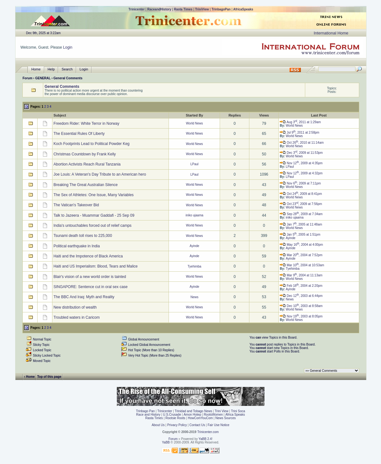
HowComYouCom (200, 418)
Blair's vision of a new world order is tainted (89, 276)
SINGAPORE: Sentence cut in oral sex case (90, 287)
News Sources (225, 418)
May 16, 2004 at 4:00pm (301, 244)
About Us (158, 425)
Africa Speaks (235, 414)
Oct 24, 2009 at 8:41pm (301, 194)
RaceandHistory (159, 9)
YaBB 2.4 (205, 439)
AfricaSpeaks (243, 9)
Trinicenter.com (208, 432)
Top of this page (49, 376)
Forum (27, 78)
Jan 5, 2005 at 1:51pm (300, 234)
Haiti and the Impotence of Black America (87, 256)
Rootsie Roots (175, 418)
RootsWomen (213, 414)
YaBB (166, 442)
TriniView (202, 9)
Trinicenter (136, 9)
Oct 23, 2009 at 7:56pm (301, 204)
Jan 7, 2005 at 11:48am (301, 224)
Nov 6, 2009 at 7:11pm (300, 183)
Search (67, 69)
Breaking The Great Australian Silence (85, 185)
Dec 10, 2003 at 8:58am (301, 306)
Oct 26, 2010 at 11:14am (302, 142)
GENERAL (43, 78)
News (194, 297)
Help (51, 69)
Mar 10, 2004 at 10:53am (302, 265)
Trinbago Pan (145, 411)
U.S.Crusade (172, 414)
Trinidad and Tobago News (193, 411)
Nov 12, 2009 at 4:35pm (301, 163)
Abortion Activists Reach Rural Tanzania (87, 164)
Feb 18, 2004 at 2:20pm (301, 285)
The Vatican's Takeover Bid (76, 205)
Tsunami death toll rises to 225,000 (82, 235)
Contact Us (197, 425)
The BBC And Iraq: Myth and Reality (83, 297)
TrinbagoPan (221, 9)
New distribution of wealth (75, 307)
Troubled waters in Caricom (76, 317)
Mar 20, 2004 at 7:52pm (301, 255)
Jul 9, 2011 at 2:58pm (299, 132)
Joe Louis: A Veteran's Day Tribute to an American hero (99, 174)
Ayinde (290, 238)
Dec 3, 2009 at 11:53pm (301, 152)
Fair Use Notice (218, 425)
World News (194, 123)
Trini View (221, 411)
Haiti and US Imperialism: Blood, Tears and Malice (95, 266)
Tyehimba (194, 266)
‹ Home (29, 376)
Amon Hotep (192, 414)
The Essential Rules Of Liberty (78, 133)
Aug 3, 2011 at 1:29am (300, 122)
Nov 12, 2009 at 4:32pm (301, 173)
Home (36, 69)
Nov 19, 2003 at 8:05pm (301, 316)
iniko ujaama (194, 215)
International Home (331, 33)
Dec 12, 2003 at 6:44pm (301, 296)
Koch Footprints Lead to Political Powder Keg (91, 144)
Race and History (148, 414)
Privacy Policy (177, 425)
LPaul (194, 164)
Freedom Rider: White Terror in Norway (86, 123)
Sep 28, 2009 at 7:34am (301, 214)
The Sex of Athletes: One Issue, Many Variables (93, 195)
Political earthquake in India (76, 246)
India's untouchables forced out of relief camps (92, 225)
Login (67, 47)
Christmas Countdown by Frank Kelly (84, 154)
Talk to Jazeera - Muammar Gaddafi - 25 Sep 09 (93, 215)
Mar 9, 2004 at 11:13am (301, 275)
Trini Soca (238, 411)
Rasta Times (183, 9)
